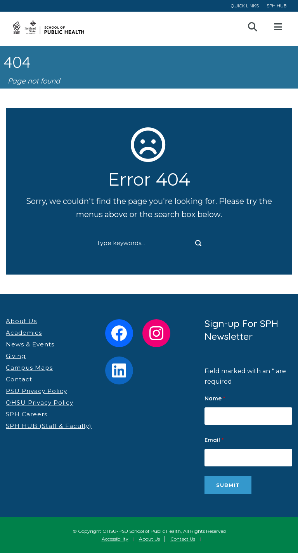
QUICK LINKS (245, 6)
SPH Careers (26, 414)
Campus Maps (29, 367)
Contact (19, 379)
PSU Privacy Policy (36, 391)
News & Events (30, 344)
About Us (21, 321)
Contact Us (182, 539)
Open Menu (278, 27)
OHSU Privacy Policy (39, 402)
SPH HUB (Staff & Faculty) (49, 426)
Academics (24, 332)
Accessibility (115, 539)
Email (214, 439)
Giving (16, 356)
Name (214, 398)
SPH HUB (276, 6)
